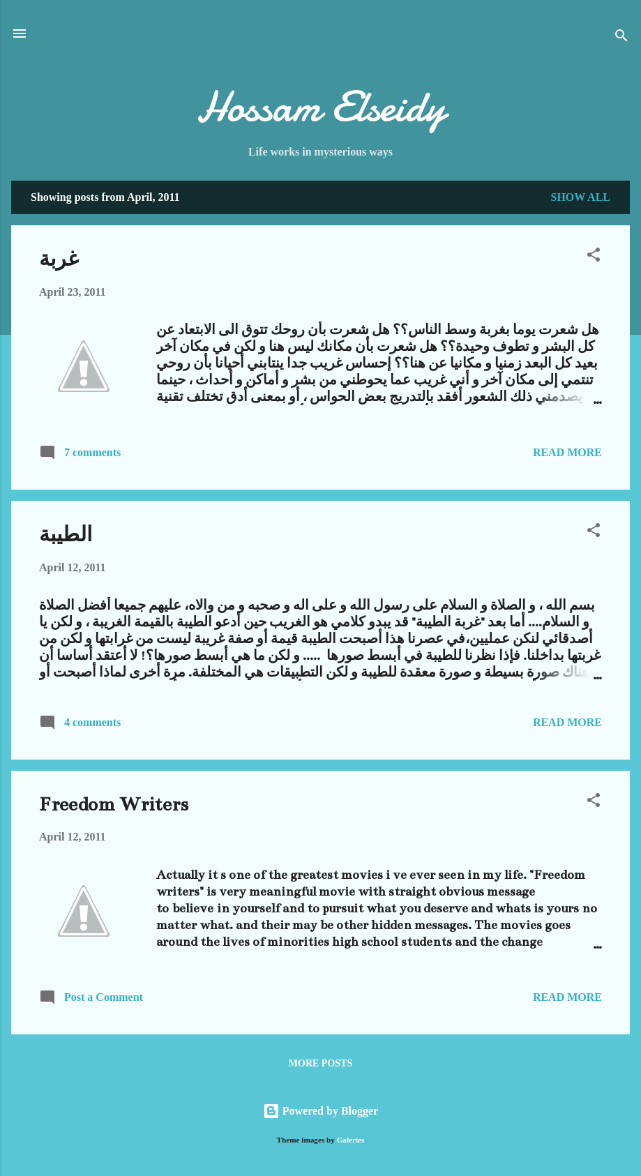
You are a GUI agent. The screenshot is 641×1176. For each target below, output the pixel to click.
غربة (59, 259)
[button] (593, 257)
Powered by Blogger (320, 1111)
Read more (567, 452)
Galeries (351, 1140)
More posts (320, 1063)
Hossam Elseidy (321, 107)
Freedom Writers (113, 804)
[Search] (621, 38)
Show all (580, 197)
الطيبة (65, 535)
